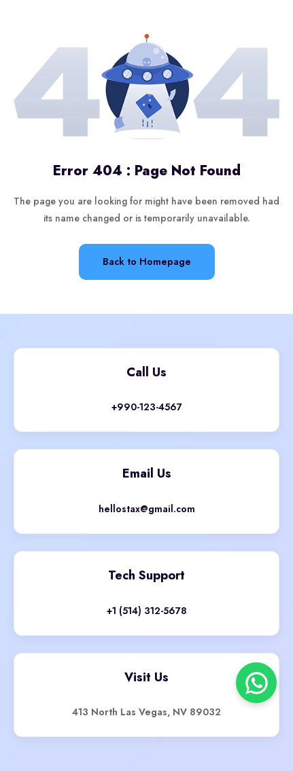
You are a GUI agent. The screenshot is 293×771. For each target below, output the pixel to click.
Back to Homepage (147, 261)
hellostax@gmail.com (147, 509)
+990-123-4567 (146, 407)
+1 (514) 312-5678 (147, 610)
